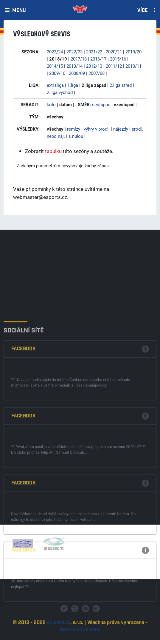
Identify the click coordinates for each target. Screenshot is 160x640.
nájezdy (120, 129)
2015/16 (118, 59)
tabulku (53, 151)
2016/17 (98, 59)
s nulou (76, 136)
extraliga (55, 85)
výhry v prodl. (97, 129)
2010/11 (133, 66)
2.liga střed (121, 85)
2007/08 (96, 73)
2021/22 (94, 52)
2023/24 (55, 52)
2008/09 (77, 73)
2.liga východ (60, 92)
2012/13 (94, 66)
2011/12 (114, 66)
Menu (19, 10)
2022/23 (74, 52)
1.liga (72, 85)
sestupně (101, 104)
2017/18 (79, 59)
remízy (73, 129)
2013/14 (74, 66)
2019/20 (133, 52)
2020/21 (114, 52)
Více (142, 10)
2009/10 (57, 73)
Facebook (23, 417)
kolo (51, 104)
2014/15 (55, 66)
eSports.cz (58, 635)
